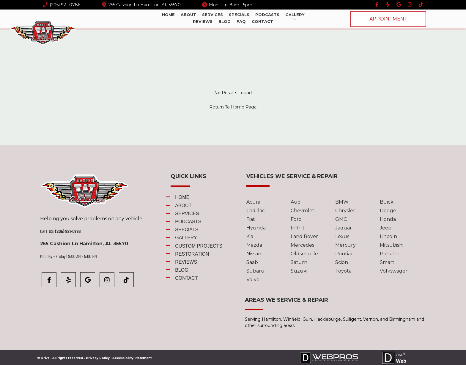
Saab (252, 262)
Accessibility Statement (132, 358)
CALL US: (47, 231)
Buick (386, 202)
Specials (239, 14)
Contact (262, 21)
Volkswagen (394, 271)
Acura (253, 202)
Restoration (192, 254)
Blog (224, 21)
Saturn (299, 262)
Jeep (385, 228)
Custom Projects (198, 245)
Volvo (252, 279)
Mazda (254, 245)
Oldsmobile (304, 254)
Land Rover (304, 236)
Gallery (294, 15)
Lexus (342, 236)
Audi (296, 202)
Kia (249, 236)
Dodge (388, 210)
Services (212, 14)
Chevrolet (302, 210)
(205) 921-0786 (65, 4)
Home (168, 14)
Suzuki (299, 271)
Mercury (345, 245)
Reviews (202, 21)
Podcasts (267, 14)
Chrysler (345, 210)
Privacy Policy (98, 358)
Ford (296, 219)
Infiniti (298, 228)
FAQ (241, 21)
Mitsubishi (391, 245)
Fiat (250, 219)
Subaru (255, 271)
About (188, 14)
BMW (342, 202)
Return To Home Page (233, 107)
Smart (387, 262)
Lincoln (388, 236)
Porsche (389, 254)
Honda (388, 219)
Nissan (253, 254)
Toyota (343, 271)
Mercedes (302, 245)
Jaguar (343, 228)
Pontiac (344, 254)
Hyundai (256, 228)
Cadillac (255, 210)
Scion (341, 262)
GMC (341, 219)
